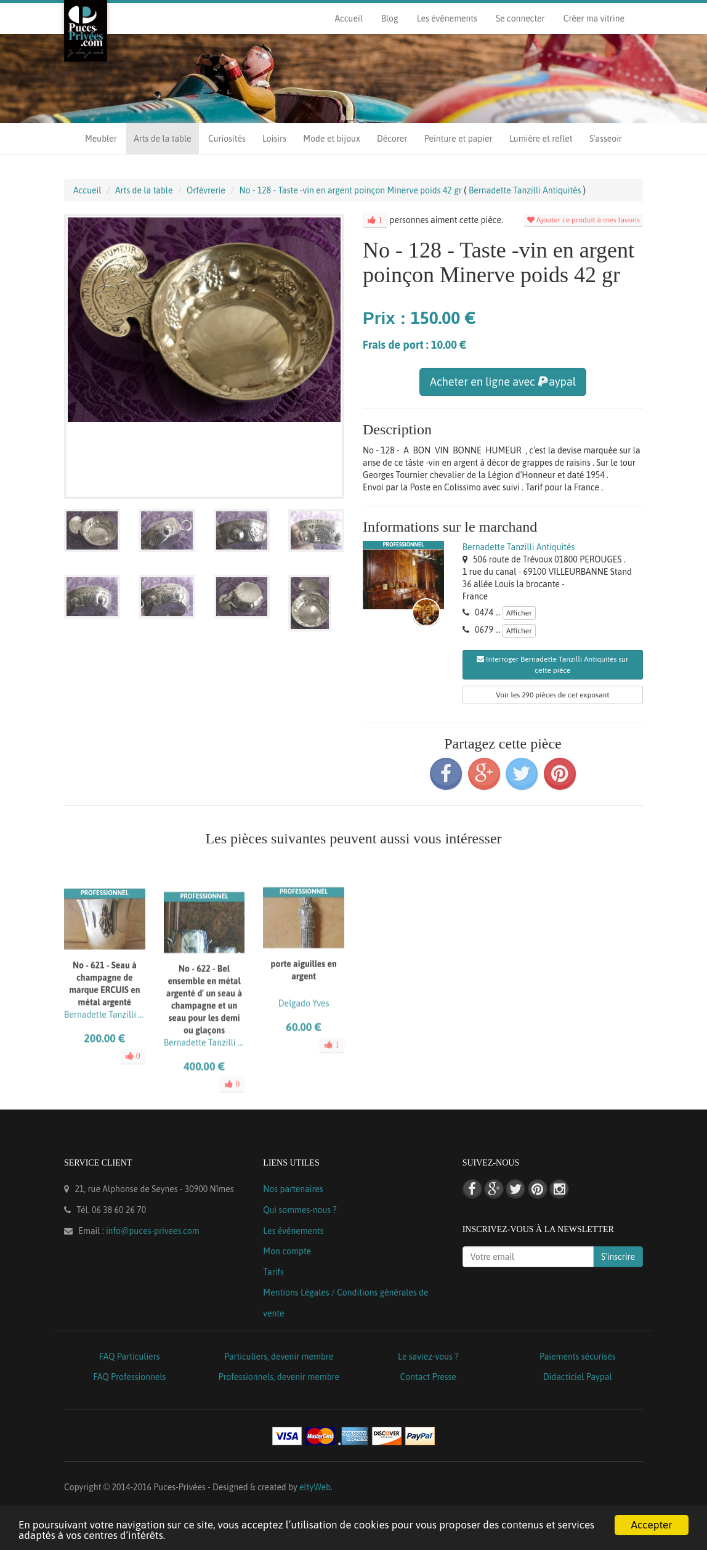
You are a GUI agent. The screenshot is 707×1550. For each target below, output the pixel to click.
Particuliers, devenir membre (278, 1356)
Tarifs (273, 1272)
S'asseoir (605, 139)
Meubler (101, 139)
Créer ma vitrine (594, 18)
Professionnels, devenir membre (279, 1377)
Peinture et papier (458, 139)
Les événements (447, 18)
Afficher (519, 613)
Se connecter (520, 18)
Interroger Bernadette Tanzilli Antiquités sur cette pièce (552, 665)
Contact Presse (428, 1377)
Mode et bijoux (331, 139)
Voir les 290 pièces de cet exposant (552, 695)
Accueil (348, 18)
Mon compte (287, 1251)
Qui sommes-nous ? (299, 1210)
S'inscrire (618, 1257)
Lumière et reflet (540, 139)
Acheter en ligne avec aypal (503, 381)
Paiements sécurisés (577, 1356)
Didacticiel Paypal (577, 1377)
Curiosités (227, 139)
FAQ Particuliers (129, 1356)
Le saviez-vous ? (428, 1356)
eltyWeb (315, 1487)
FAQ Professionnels (129, 1377)
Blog (389, 18)
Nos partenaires (293, 1189)
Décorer (392, 139)
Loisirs (274, 139)
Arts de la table (162, 139)
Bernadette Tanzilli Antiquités (519, 547)
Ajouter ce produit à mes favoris (583, 220)
